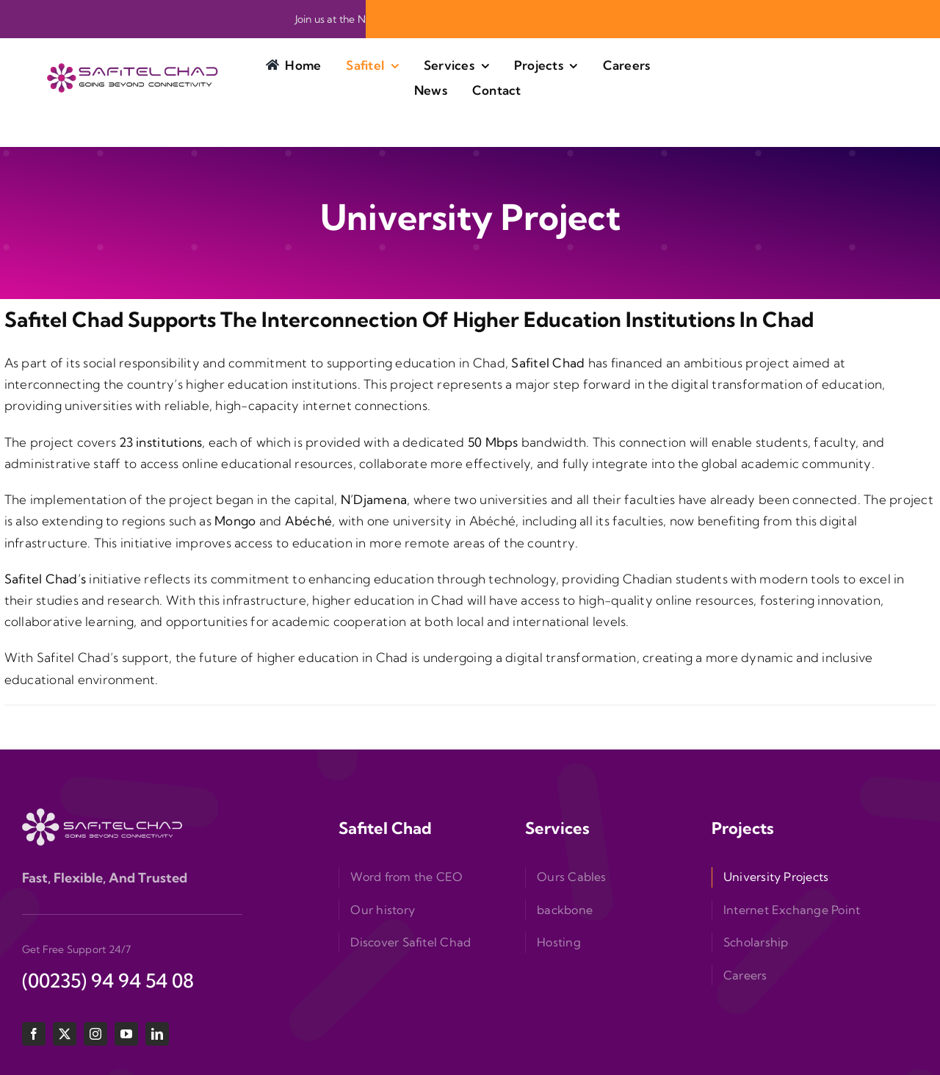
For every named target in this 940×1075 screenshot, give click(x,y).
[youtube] (126, 1034)
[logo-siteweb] (133, 69)
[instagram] (95, 1034)
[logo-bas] (103, 814)
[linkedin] (157, 1034)
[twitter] (64, 1034)
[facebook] (34, 1034)
